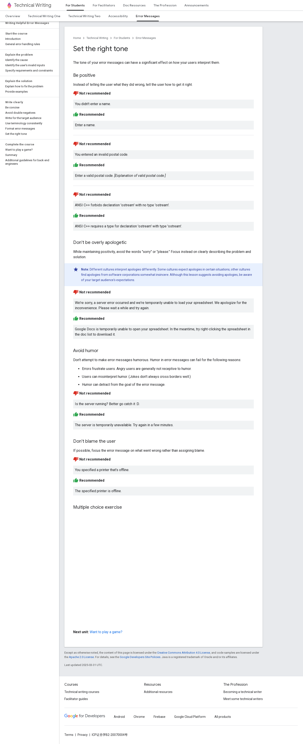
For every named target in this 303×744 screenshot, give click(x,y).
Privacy (83, 735)
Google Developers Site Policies (140, 657)
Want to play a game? (106, 632)
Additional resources (158, 692)
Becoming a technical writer (242, 692)
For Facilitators (104, 5)
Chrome (139, 716)
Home (77, 38)
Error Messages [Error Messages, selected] (148, 16)
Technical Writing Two (84, 16)
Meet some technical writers (243, 699)
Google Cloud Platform (190, 716)
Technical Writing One (44, 16)
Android (119, 716)
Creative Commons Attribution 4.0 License (183, 652)
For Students (122, 38)
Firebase (159, 716)
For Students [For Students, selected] (75, 5)
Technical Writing (32, 5)
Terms (68, 735)
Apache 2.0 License (81, 657)
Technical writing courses (81, 692)
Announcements (196, 5)
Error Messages (146, 38)
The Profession (165, 5)
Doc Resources (134, 5)
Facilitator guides (76, 699)
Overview (12, 16)
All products (222, 716)
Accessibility (118, 16)
